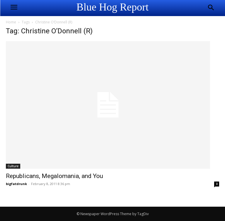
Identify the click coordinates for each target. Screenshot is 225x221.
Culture (13, 166)
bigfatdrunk (16, 184)
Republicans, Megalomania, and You (54, 175)
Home (11, 22)
